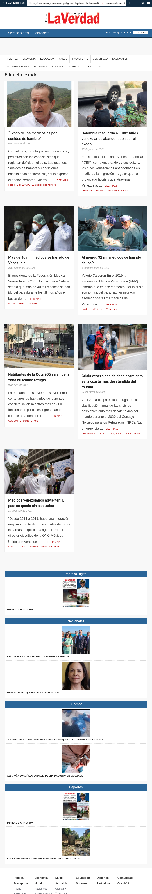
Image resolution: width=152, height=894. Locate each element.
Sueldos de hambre (45, 167)
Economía (29, 42)
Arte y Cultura (63, 879)
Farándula (103, 864)
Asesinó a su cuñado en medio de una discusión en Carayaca (45, 757)
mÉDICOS (25, 167)
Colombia (87, 173)
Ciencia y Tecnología (61, 872)
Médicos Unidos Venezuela (44, 527)
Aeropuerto (20, 875)
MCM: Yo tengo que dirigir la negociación (33, 674)
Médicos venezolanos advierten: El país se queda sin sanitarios (36, 484)
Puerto (17, 869)
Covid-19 (123, 864)
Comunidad (100, 42)
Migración (116, 415)
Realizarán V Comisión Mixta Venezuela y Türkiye (38, 638)
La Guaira (94, 50)
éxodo (11, 167)
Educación (47, 42)
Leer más (62, 163)
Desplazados (88, 415)
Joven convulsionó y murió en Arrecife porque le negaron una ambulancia (55, 721)
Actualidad (75, 50)
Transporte (80, 42)
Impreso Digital (18, 33)
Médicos (33, 285)
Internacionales (18, 50)
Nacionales (120, 42)
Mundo (39, 864)
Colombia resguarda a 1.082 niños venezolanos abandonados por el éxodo (110, 122)
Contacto (42, 33)
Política (12, 42)
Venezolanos (133, 415)
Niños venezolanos (117, 173)
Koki (36, 402)
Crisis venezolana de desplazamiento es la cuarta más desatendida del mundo (112, 364)
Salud (63, 42)
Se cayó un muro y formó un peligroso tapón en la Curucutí (67, 3)
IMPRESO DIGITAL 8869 (20, 591)
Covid (11, 527)
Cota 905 (13, 402)
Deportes (40, 50)
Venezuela (111, 291)
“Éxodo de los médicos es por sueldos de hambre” (32, 119)
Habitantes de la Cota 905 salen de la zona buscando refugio (38, 359)
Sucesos (58, 50)
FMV (21, 285)
